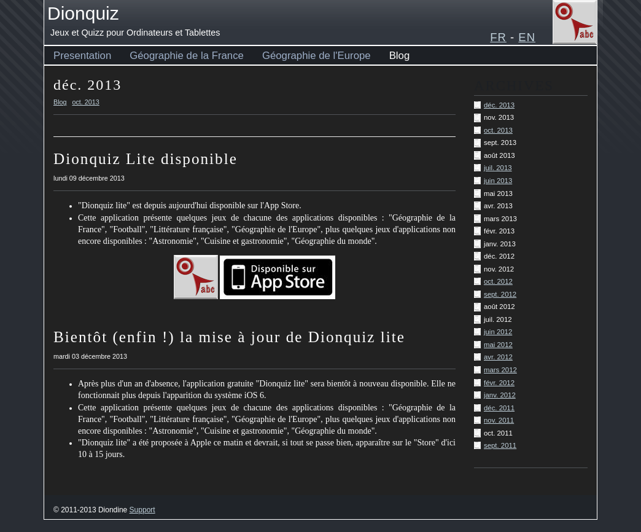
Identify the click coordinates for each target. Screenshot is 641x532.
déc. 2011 (499, 408)
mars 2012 (500, 370)
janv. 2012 (500, 395)
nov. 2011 (499, 420)
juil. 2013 (498, 167)
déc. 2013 (499, 105)
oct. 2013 (498, 130)
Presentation (82, 55)
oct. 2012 (498, 281)
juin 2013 (498, 180)
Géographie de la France (187, 55)
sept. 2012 (500, 294)
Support (142, 510)
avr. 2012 (498, 357)
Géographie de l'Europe (316, 55)
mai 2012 (498, 344)
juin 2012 (498, 331)
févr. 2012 (499, 382)
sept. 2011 (500, 445)
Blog (399, 55)
